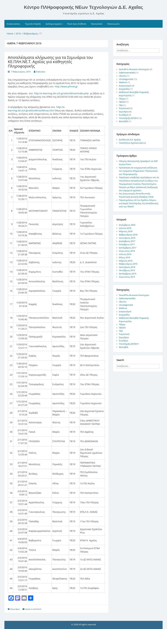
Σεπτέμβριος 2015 (127, 273)
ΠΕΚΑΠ (122, 101)
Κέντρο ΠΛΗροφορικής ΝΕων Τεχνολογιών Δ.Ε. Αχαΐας (83, 7)
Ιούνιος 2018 (125, 228)
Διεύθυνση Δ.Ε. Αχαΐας (130, 139)
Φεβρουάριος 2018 (128, 234)
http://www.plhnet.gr (66, 86)
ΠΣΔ (121, 105)
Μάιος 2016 (124, 257)
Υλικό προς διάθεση (76, 23)
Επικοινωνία (113, 23)
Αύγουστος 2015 (127, 276)
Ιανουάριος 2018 (127, 237)
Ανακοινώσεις (13, 23)
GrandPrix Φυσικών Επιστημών (134, 69)
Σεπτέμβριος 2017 (127, 247)
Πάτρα (122, 98)
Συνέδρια (123, 114)
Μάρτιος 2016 (125, 260)
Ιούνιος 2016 (125, 254)
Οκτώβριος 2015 (127, 270)
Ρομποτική (124, 108)
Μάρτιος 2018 (125, 231)
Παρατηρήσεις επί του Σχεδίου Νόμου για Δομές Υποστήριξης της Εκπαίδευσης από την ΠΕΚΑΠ (138, 203)
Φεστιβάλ (123, 121)
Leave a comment (33, 609)
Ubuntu (122, 75)
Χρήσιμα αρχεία (53, 23)
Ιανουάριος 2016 (127, 267)
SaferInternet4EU (127, 72)
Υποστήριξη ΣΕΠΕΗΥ (129, 118)
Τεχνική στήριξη (33, 23)
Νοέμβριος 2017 (127, 244)
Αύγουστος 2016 (127, 250)
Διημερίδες (124, 88)
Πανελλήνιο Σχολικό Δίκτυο (132, 142)
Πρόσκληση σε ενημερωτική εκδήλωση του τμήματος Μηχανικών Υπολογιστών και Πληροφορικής (138, 171)
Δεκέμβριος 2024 (127, 224)
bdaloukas (40, 71)
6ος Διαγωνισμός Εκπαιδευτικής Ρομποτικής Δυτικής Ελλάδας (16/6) (136, 195)
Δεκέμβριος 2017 (127, 241)
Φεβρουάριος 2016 (128, 263)
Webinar (123, 82)
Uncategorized (126, 79)
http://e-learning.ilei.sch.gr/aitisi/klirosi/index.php (61, 93)
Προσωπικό (96, 23)
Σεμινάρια (15, 609)
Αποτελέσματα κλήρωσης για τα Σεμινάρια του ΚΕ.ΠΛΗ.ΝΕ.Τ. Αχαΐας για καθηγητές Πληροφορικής (50, 62)
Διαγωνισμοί (125, 85)
